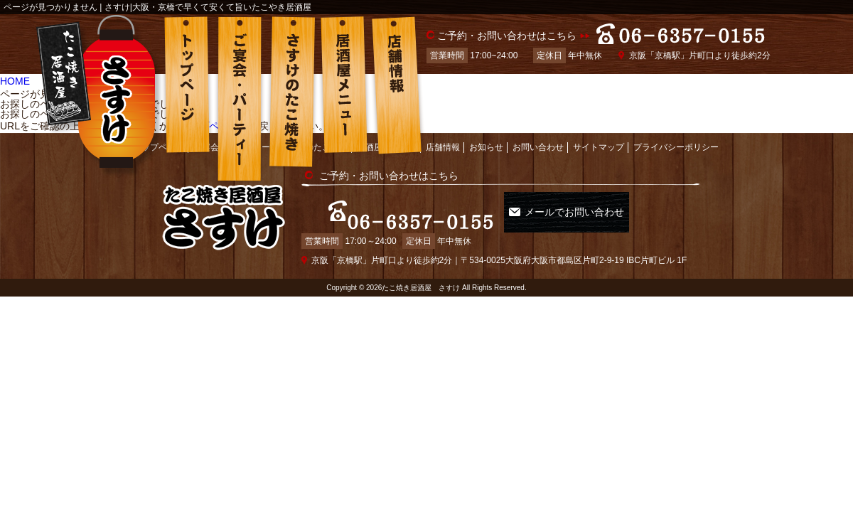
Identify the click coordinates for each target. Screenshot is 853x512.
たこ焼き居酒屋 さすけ (421, 266)
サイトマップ (598, 138)
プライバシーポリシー (676, 138)
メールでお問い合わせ (582, 202)
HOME (15, 79)
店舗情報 (443, 138)
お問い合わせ (538, 138)
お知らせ (486, 138)
